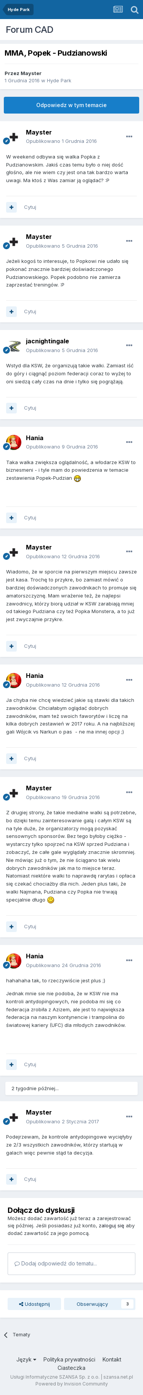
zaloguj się (111, 1225)
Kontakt (112, 1359)
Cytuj (30, 207)
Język (26, 1359)
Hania (34, 438)
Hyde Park (59, 80)
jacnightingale (47, 341)
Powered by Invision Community (71, 1384)
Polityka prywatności (69, 1359)
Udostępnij (34, 1304)
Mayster (31, 73)
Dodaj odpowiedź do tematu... (55, 1263)
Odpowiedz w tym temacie (71, 105)
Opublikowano (61, 141)
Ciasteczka (71, 1368)
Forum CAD (29, 29)
